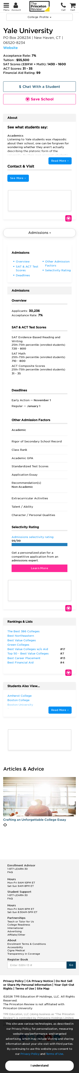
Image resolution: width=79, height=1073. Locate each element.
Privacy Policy (29, 1053)
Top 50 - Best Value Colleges (28, 653)
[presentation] (4, 825)
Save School (68, 218)
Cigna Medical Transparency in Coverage (23, 952)
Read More (60, 160)
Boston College (18, 700)
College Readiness (18, 924)
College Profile (39, 17)
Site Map (43, 988)
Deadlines (23, 275)
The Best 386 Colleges (23, 631)
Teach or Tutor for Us (20, 921)
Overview (23, 261)
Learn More (39, 568)
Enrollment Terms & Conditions (26, 943)
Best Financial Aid (20, 662)
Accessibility (15, 947)
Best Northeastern (20, 635)
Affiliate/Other (16, 934)
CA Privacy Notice (39, 981)
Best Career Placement (23, 658)
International (15, 928)
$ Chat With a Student (39, 87)
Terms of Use (54, 1053)
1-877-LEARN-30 (17, 868)
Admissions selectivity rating (33, 537)
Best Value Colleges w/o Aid (27, 649)
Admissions (39, 233)
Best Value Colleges (21, 640)
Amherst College (19, 695)
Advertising (14, 931)
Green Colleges (18, 644)
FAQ (10, 872)
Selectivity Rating (58, 270)
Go (71, 965)
